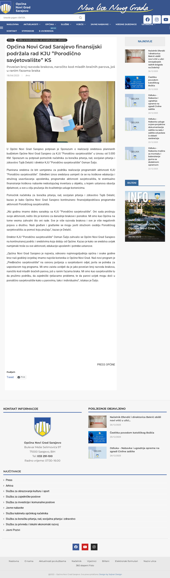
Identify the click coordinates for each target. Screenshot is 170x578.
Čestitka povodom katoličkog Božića (153, 81)
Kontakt (12, 31)
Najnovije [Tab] (145, 41)
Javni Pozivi (13, 530)
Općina (49, 24)
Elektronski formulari (126, 561)
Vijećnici (91, 561)
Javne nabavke (15, 507)
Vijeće (80, 24)
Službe (65, 24)
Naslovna (13, 24)
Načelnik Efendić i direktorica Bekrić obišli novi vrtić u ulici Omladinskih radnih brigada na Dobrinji (156, 59)
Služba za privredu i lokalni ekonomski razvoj (32, 524)
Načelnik (77, 561)
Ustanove (147, 24)
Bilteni (105, 561)
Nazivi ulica (150, 561)
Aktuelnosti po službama (52, 561)
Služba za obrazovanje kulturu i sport (27, 491)
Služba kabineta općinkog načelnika (27, 513)
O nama (29, 561)
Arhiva (9, 485)
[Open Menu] (1, 27)
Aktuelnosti (31, 24)
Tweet (10, 377)
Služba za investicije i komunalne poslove (30, 502)
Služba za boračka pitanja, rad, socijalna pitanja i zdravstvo (40, 518)
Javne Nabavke (100, 24)
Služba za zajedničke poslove (23, 496)
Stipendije (28, 31)
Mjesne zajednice (126, 24)
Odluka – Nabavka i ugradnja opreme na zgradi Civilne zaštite (154, 102)
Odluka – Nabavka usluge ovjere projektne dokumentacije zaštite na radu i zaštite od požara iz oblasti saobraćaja (156, 129)
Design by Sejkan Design (110, 574)
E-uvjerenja (46, 30)
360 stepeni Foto (85, 565)
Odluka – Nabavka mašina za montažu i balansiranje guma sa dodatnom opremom (156, 156)
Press (9, 480)
